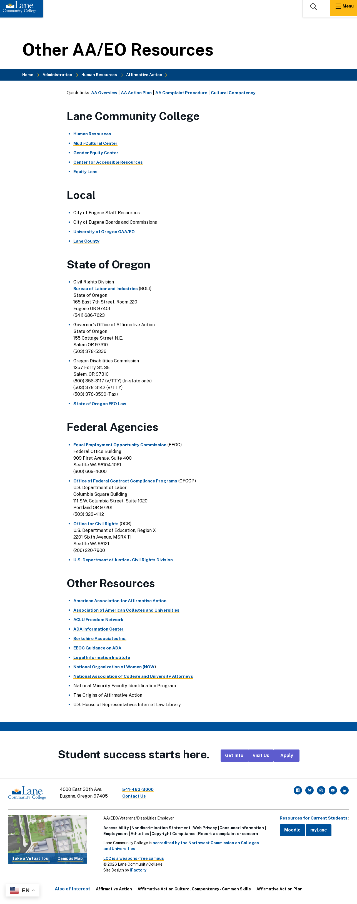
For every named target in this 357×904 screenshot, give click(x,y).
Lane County (86, 241)
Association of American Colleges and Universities (128, 610)
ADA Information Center (99, 629)
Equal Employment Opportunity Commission (121, 444)
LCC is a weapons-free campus (132, 857)
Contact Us (136, 796)
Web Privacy (203, 826)
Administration (57, 75)
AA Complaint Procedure (186, 92)
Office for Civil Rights (97, 523)
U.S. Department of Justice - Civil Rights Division (125, 559)
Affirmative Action (144, 75)
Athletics (138, 832)
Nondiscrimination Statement (159, 826)
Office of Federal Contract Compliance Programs (127, 481)
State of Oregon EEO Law (101, 403)
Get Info (234, 755)
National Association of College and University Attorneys (135, 676)
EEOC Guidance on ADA (98, 648)
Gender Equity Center (97, 152)
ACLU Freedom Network (99, 619)
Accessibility (114, 826)
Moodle (289, 828)
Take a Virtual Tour (31, 857)
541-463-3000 (140, 789)
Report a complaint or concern (226, 832)
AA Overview (105, 92)
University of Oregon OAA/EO (105, 231)
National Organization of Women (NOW (115, 666)
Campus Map (70, 857)
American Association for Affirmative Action (122, 600)
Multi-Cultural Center (96, 143)
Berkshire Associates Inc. (101, 638)
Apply (286, 755)
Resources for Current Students (312, 816)
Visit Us (261, 755)
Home (27, 75)
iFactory (136, 868)
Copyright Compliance (172, 832)
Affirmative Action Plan (279, 887)
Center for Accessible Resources (109, 162)
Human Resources (99, 75)
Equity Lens (86, 171)
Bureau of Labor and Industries (107, 288)
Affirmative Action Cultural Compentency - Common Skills (194, 887)
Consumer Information (240, 826)
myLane (315, 828)
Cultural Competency (240, 92)
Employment (114, 832)
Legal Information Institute (103, 657)
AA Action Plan (139, 92)
